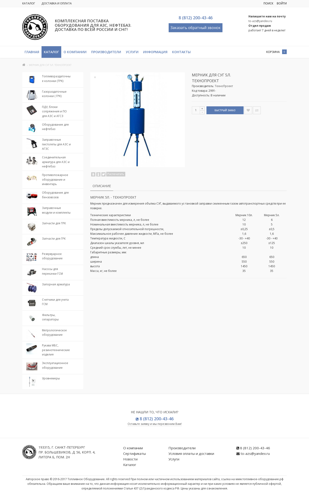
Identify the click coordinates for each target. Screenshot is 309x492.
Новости (130, 459)
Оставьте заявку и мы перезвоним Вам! (155, 424)
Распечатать (115, 174)
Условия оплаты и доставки (191, 453)
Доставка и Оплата (57, 3)
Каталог (28, 3)
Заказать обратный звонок (196, 27)
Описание (102, 186)
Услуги (132, 52)
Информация (155, 52)
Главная (32, 52)
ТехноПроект (224, 86)
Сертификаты (134, 453)
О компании (75, 52)
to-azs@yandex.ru (260, 21)
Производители (106, 52)
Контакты (181, 52)
